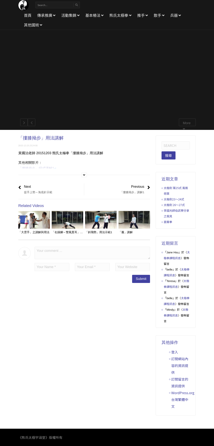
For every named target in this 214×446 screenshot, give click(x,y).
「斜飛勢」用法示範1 (98, 232)
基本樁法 (94, 15)
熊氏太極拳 (120, 15)
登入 (174, 351)
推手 (142, 15)
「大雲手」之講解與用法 (33, 232)
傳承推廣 (46, 15)
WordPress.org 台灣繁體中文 (182, 399)
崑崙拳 (168, 222)
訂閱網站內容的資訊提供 (179, 365)
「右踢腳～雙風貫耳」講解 (69, 232)
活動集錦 (70, 15)
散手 (159, 15)
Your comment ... (92, 253)
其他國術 (33, 25)
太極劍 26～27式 (174, 205)
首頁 (28, 15)
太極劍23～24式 (174, 199)
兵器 (175, 15)
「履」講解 (126, 232)
